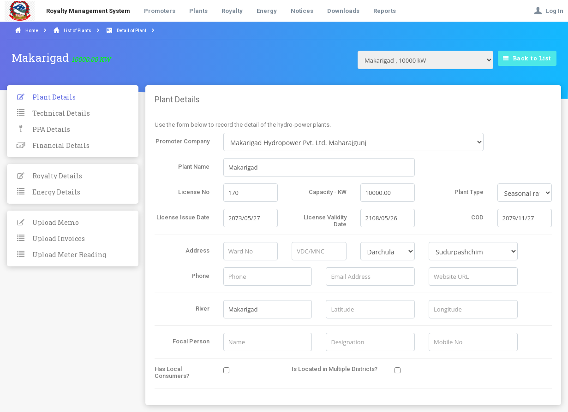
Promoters (159, 10)
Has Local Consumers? (172, 372)
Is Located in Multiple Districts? (334, 368)
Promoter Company (182, 141)
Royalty (232, 10)
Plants (198, 10)
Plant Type (469, 191)
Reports (384, 10)
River (202, 308)
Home (31, 30)
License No (193, 191)
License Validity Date (325, 221)
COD (477, 217)
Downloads (343, 10)
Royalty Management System (88, 10)
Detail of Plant (131, 30)
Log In (548, 11)
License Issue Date (182, 217)
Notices (302, 10)
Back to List (527, 58)
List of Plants (77, 30)
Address (197, 250)
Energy (267, 10)
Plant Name (193, 166)
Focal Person (191, 341)
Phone (200, 275)
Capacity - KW (328, 191)
